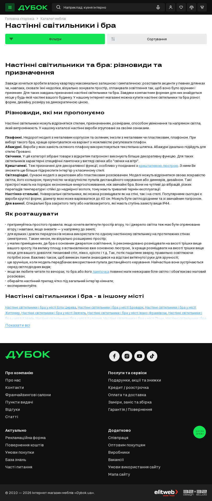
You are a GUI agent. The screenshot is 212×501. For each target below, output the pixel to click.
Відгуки (12, 409)
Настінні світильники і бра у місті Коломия (69, 318)
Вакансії (116, 459)
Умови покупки (19, 452)
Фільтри (35, 39)
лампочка (101, 271)
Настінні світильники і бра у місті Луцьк (133, 318)
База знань (15, 459)
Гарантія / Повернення (130, 409)
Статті (11, 416)
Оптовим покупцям (126, 445)
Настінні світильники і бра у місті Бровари (110, 307)
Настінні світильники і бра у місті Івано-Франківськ (127, 313)
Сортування (138, 39)
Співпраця (118, 437)
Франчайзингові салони (28, 394)
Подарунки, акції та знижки (134, 380)
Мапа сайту (119, 474)
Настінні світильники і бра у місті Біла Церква (40, 307)
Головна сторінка (19, 18)
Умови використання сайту (134, 467)
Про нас (13, 380)
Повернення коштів (24, 445)
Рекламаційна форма (25, 437)
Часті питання (18, 467)
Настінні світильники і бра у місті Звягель (53, 313)
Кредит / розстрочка (128, 387)
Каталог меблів (53, 18)
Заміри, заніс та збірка (130, 402)
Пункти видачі (19, 402)
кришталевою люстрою (158, 165)
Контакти (14, 387)
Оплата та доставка (127, 394)
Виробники (119, 452)
